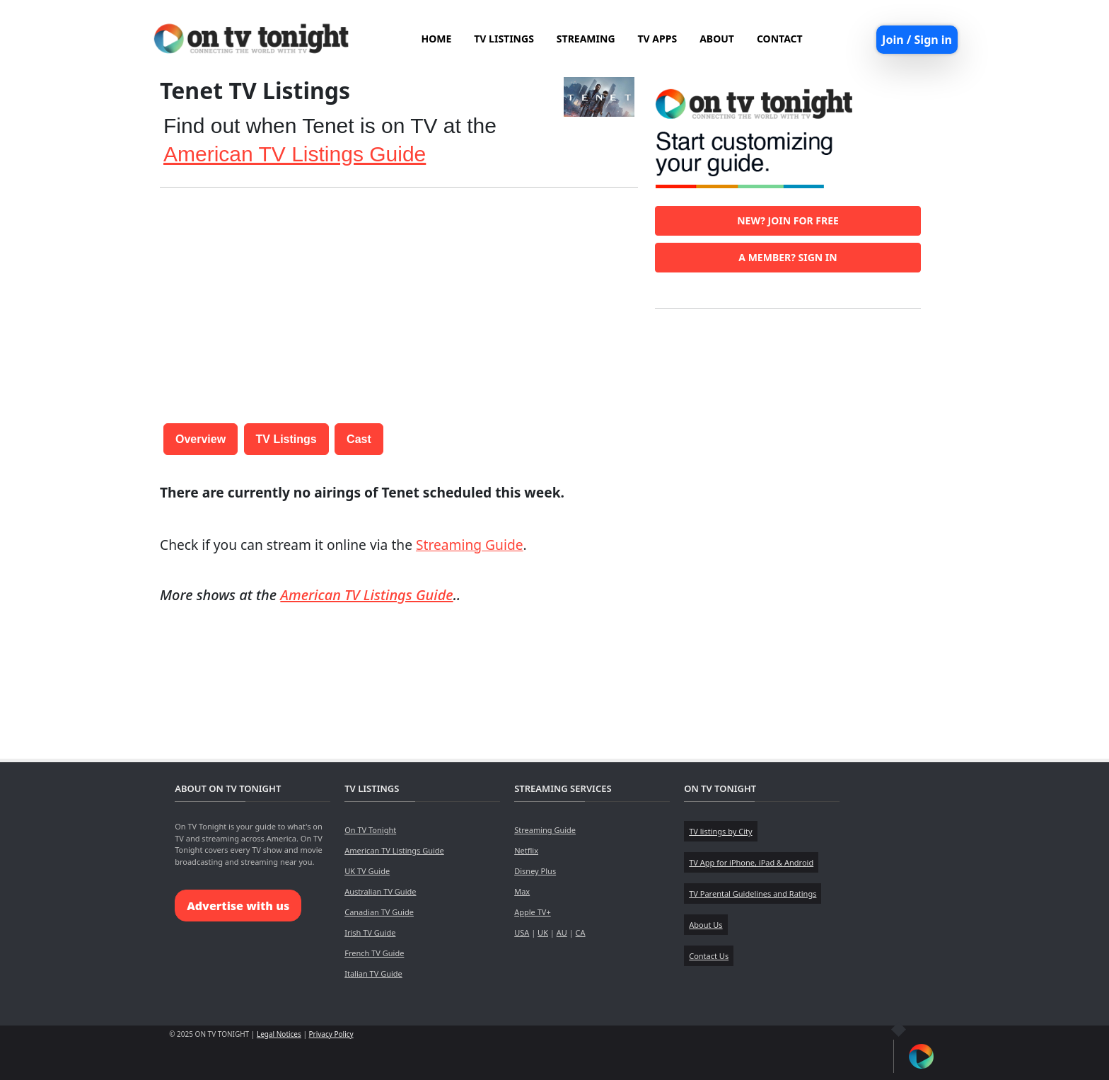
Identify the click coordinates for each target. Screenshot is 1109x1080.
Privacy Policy (331, 1034)
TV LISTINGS (504, 38)
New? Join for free (788, 220)
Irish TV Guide (369, 932)
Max (522, 891)
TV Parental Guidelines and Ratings (752, 893)
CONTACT (780, 38)
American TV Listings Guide (294, 154)
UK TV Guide (367, 871)
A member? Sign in (787, 257)
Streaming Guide (469, 544)
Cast (359, 439)
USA (521, 932)
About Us (705, 924)
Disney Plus (535, 871)
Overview (200, 439)
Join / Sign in (917, 39)
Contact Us (708, 955)
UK (543, 932)
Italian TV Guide (373, 973)
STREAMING (586, 38)
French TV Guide (374, 953)
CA (581, 932)
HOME (436, 38)
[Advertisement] (399, 298)
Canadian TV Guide (379, 912)
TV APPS (658, 38)
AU (562, 932)
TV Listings (286, 439)
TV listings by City (720, 831)
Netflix (526, 850)
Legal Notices (279, 1034)
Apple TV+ (532, 912)
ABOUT (716, 38)
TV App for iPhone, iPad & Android (751, 862)
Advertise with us (238, 906)
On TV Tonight (370, 830)
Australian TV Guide (380, 891)
